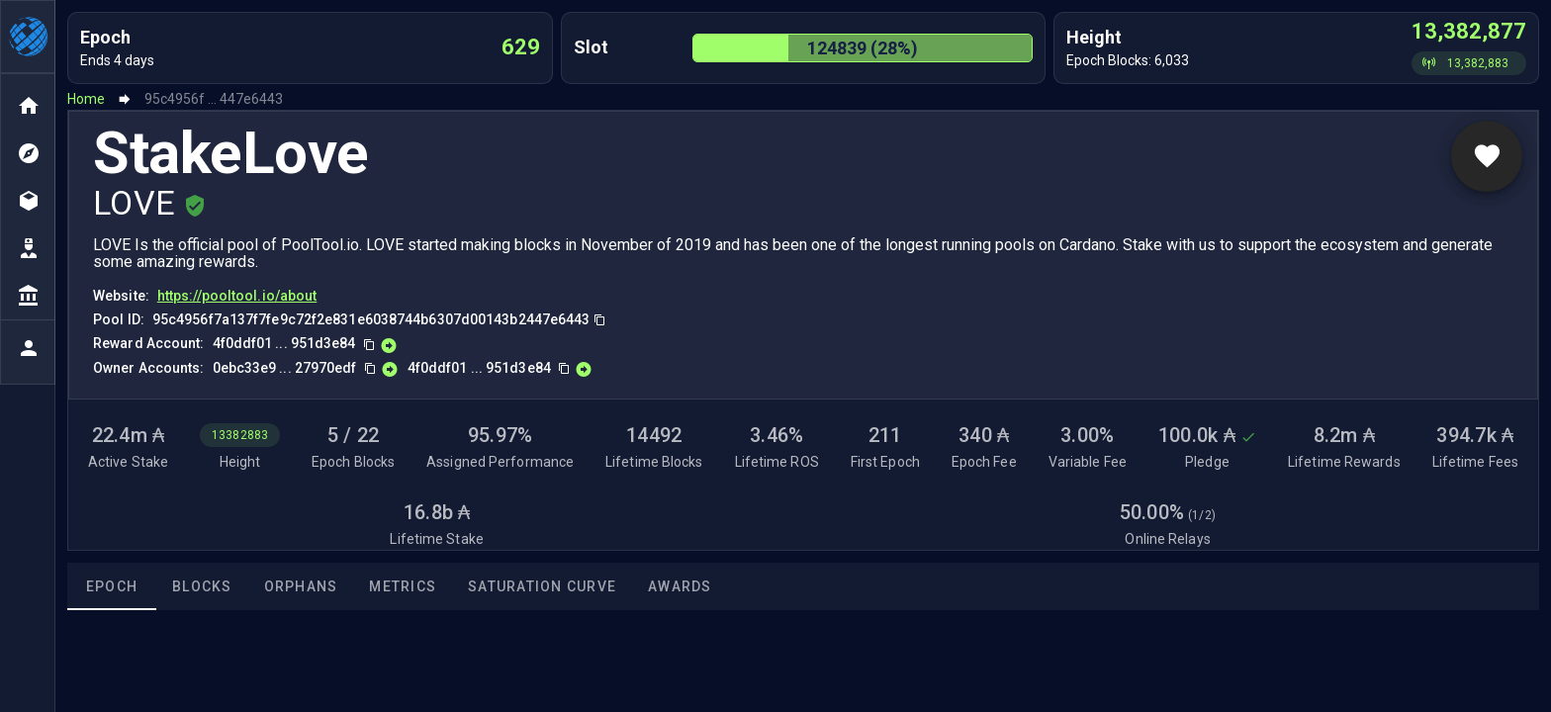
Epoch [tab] (111, 586)
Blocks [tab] (202, 586)
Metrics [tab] (402, 586)
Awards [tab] (680, 586)
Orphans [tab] (301, 586)
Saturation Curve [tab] (542, 586)
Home (86, 99)
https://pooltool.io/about (237, 296)
